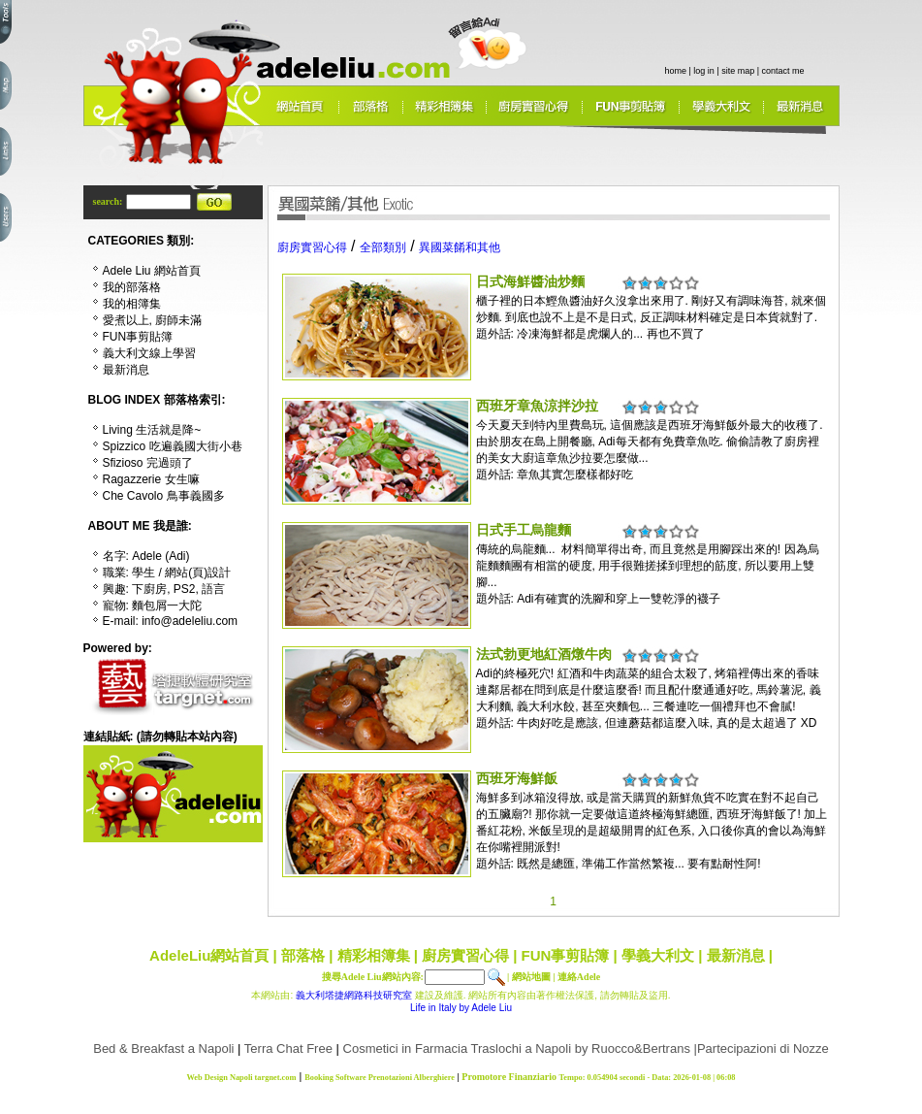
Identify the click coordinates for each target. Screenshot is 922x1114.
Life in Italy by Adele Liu (461, 1007)
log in (704, 71)
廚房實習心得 (465, 955)
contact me (783, 71)
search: (109, 201)
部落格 (303, 955)
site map (737, 71)
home (676, 71)
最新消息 (736, 955)
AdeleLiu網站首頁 (209, 955)
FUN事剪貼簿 (566, 955)
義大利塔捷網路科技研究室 (354, 995)
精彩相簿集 (373, 955)
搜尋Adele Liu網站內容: (373, 976)
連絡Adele (578, 976)
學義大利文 (657, 955)
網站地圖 (531, 976)
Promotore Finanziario (508, 1076)
